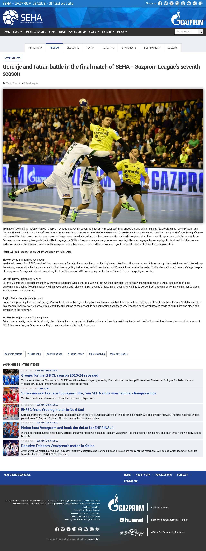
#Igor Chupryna (97, 354)
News (16, 31)
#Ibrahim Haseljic (119, 354)
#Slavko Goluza (54, 354)
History (106, 31)
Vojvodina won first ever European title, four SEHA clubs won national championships (88, 393)
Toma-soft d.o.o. (93, 539)
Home (7, 31)
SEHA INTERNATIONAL (47, 370)
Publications (163, 474)
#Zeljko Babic (34, 354)
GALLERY (172, 48)
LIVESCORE (73, 48)
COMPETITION (12, 58)
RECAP (90, 48)
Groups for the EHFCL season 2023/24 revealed (59, 375)
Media (120, 31)
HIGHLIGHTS (108, 48)
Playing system (77, 31)
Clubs (92, 31)
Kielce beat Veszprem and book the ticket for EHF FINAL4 (67, 428)
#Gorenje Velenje (13, 354)
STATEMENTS (129, 48)
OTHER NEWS (43, 388)
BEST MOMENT (152, 48)
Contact (182, 474)
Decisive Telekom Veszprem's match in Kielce (57, 446)
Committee (131, 481)
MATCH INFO (35, 48)
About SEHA (143, 474)
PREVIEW (54, 48)
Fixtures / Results (35, 31)
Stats (52, 31)
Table (62, 31)
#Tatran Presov (76, 354)
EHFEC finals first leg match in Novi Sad (52, 410)
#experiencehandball (17, 474)
